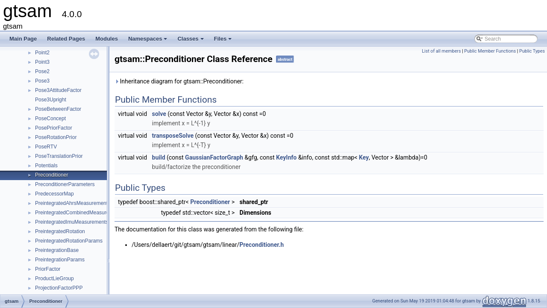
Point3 (42, 62)
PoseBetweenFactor (58, 109)
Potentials (46, 166)
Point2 (42, 53)
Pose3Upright (50, 100)
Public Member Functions (490, 51)
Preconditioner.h (261, 244)
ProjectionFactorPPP (58, 288)
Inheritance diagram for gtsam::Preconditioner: (179, 81)
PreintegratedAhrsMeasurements (72, 203)
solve (159, 113)
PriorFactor (47, 269)
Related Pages (66, 39)
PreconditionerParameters (64, 184)
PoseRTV (46, 147)
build (158, 157)
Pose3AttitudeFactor (58, 90)
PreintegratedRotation (60, 231)
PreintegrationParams (60, 260)
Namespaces (148, 41)
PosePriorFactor (53, 128)
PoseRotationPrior (55, 137)
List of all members (441, 51)
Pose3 (42, 81)
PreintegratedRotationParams (69, 241)
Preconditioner (51, 175)
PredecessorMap (54, 194)
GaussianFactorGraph (214, 157)
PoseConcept (50, 118)
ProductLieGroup (54, 278)
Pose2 (42, 71)
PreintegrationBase (57, 250)
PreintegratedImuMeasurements (71, 222)
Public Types (532, 51)
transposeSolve (173, 135)
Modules (106, 39)
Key (364, 157)
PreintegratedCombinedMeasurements (79, 213)
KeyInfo (286, 157)
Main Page (23, 39)
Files (223, 41)
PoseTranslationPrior (59, 156)
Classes (191, 41)
